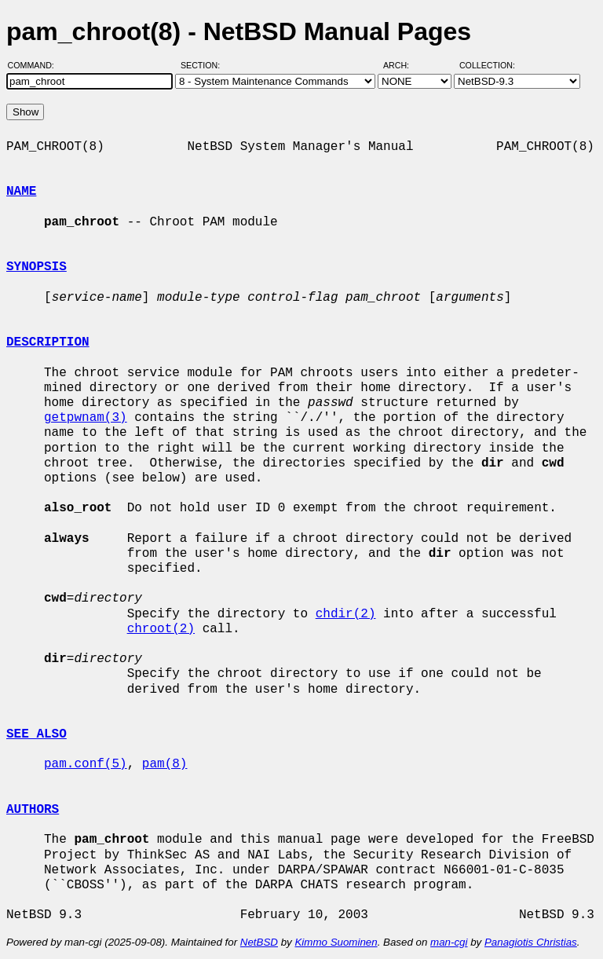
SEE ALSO (36, 734)
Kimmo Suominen (335, 942)
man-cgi (448, 942)
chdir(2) (346, 614)
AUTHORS (32, 809)
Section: (204, 65)
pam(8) (165, 764)
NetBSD (259, 942)
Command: (36, 65)
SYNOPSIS (36, 267)
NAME (21, 191)
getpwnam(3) (85, 417)
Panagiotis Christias (530, 942)
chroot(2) (161, 629)
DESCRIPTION (48, 342)
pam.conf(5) (85, 764)
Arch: (403, 65)
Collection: (487, 65)
